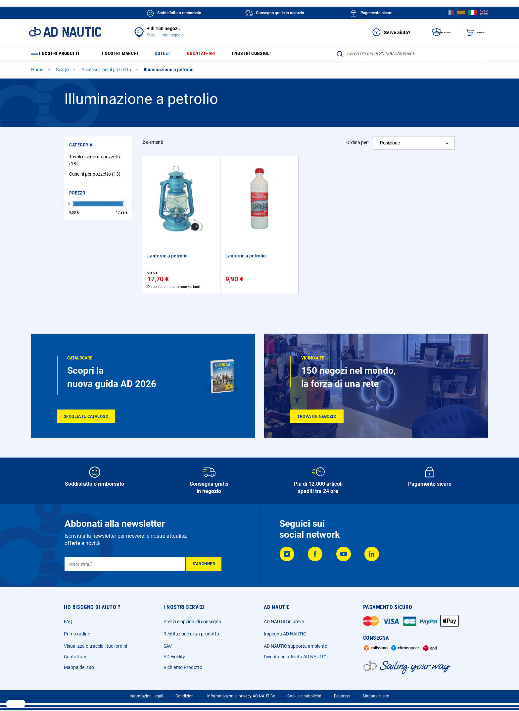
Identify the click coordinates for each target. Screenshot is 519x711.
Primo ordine (77, 633)
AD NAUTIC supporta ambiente (295, 646)
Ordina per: (357, 145)
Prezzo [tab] (77, 195)
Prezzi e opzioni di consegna (192, 621)
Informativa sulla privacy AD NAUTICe (241, 696)
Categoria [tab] (81, 147)
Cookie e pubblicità (304, 696)
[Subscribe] (203, 564)
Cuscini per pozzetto (95, 177)
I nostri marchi (125, 55)
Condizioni (185, 696)
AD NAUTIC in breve (284, 621)
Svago (63, 72)
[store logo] (65, 32)
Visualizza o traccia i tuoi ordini (95, 646)
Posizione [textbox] (390, 145)
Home (37, 72)
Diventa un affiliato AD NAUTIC (295, 656)
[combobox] (411, 53)
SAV (168, 646)
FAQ (68, 621)
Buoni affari (212, 55)
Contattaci (75, 656)
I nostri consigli (267, 55)
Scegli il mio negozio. (166, 35)
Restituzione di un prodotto (191, 633)
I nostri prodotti (59, 55)
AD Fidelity (174, 656)
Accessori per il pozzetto (106, 72)
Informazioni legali (146, 696)
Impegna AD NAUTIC (285, 633)
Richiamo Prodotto (183, 667)
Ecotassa (342, 696)
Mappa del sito (79, 667)
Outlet (171, 55)
